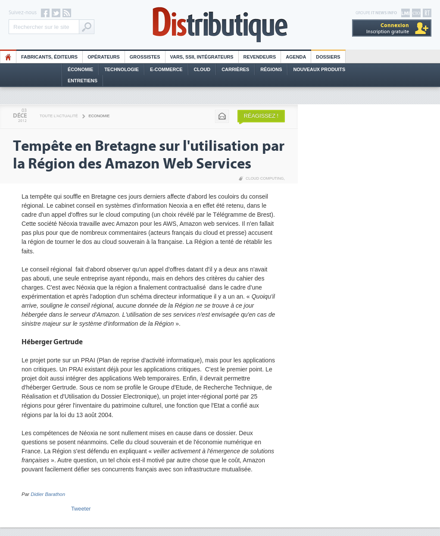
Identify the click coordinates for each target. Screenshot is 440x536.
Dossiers (328, 56)
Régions (271, 69)
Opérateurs (103, 56)
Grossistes (145, 56)
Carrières (235, 69)
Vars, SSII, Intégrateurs (202, 56)
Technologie (121, 69)
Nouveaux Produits (319, 69)
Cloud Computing (265, 178)
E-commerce (166, 69)
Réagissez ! (261, 115)
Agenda (296, 56)
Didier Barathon (48, 494)
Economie (99, 116)
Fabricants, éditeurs (49, 56)
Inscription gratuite (387, 28)
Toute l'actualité (59, 116)
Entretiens (82, 80)
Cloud (202, 69)
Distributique (220, 24)
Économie (80, 69)
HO (8, 57)
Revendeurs (259, 56)
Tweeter (81, 508)
